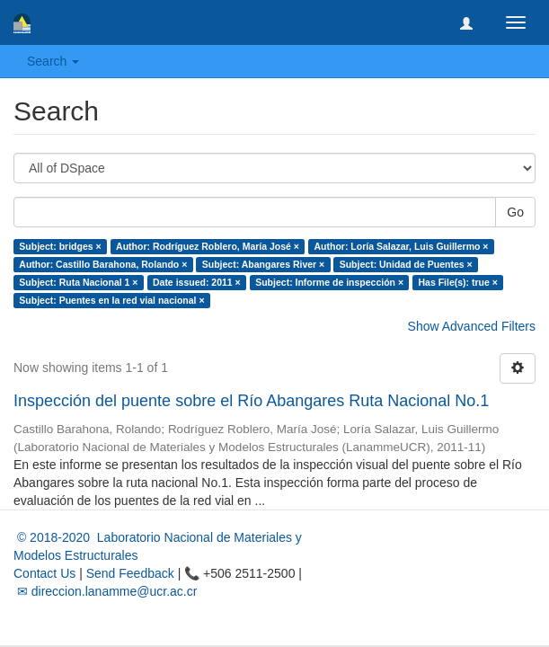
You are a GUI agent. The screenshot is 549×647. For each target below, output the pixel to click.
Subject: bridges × (60, 246)
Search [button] (53, 61)
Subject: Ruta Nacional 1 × (78, 282)
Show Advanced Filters (472, 326)
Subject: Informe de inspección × (329, 282)
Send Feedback (130, 573)
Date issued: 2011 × (197, 282)
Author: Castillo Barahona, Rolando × (103, 264)
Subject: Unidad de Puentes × (406, 264)
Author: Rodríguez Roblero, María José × (207, 246)
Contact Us (44, 573)
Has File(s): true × (458, 282)
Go (515, 212)
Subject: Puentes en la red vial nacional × (111, 300)
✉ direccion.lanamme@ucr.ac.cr (105, 591)
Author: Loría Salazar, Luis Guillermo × (401, 246)
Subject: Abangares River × (263, 264)
